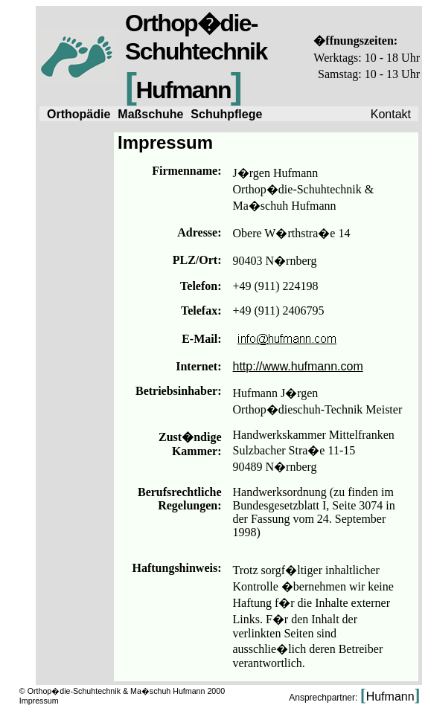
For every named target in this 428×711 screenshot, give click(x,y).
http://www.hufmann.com (298, 366)
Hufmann (390, 696)
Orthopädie (78, 114)
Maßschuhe (150, 114)
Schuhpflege (226, 114)
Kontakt (391, 114)
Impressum (39, 700)
